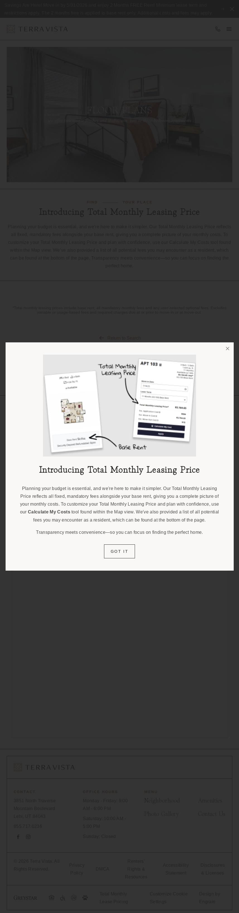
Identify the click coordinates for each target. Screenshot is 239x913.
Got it (119, 551)
